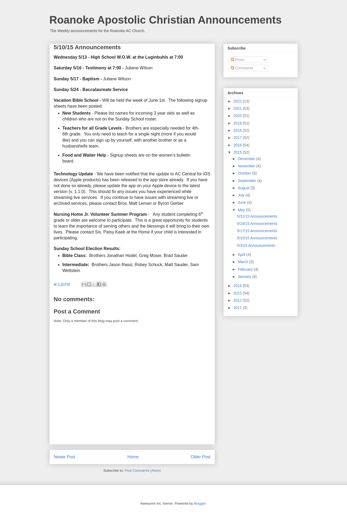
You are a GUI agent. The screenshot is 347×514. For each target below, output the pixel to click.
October (245, 173)
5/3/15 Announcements (256, 245)
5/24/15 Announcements (257, 223)
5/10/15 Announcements (257, 238)
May (242, 210)
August (244, 188)
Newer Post (64, 457)
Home (133, 457)
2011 (238, 307)
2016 (238, 145)
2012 (238, 300)
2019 (238, 123)
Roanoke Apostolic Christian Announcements (165, 20)
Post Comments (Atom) (143, 470)
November (247, 166)
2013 (238, 293)
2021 (238, 108)
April (242, 254)
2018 (238, 130)
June (242, 202)
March (243, 262)
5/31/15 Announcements (257, 216)
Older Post (201, 457)
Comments (242, 68)
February (246, 269)
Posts (238, 60)
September (247, 181)
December (247, 159)
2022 (238, 101)
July (242, 195)
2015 (238, 152)
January (245, 276)
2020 (238, 116)
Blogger (200, 503)
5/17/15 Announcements (257, 231)
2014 (238, 286)
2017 (238, 137)
